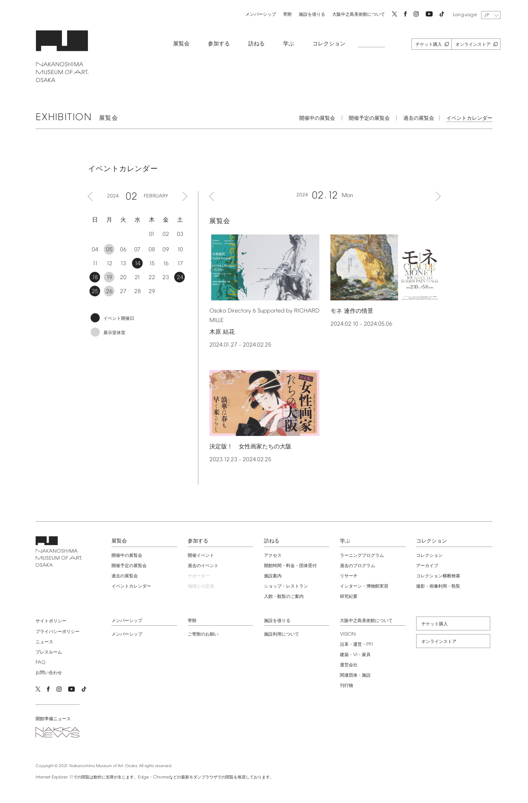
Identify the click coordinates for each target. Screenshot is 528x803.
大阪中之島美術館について (354, 13)
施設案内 (273, 575)
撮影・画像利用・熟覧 (441, 585)
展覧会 (177, 43)
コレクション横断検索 (441, 575)
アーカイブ (430, 564)
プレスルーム (45, 651)
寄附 (283, 13)
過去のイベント (202, 564)
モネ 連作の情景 (351, 310)
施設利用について (281, 633)
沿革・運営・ (357, 643)
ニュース (40, 641)
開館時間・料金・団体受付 (290, 564)
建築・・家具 (356, 653)
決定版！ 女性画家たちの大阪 (250, 446)
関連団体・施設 (356, 674)
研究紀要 (350, 595)
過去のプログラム (359, 564)
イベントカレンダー (473, 117)
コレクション (324, 43)
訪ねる (252, 43)
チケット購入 (424, 43)
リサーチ (350, 575)
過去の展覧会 (422, 117)
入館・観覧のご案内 (284, 595)
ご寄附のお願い (202, 633)
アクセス (273, 554)
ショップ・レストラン (286, 585)
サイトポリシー (47, 620)
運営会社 (350, 664)
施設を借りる (307, 13)
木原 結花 (222, 331)
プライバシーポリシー (54, 630)
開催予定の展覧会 (373, 117)
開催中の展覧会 (321, 117)
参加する (215, 43)
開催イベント (200, 554)
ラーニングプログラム (363, 554)
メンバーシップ (256, 13)
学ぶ (284, 43)
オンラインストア (469, 43)
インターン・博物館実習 (365, 585)
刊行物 (348, 684)
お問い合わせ (45, 671)
